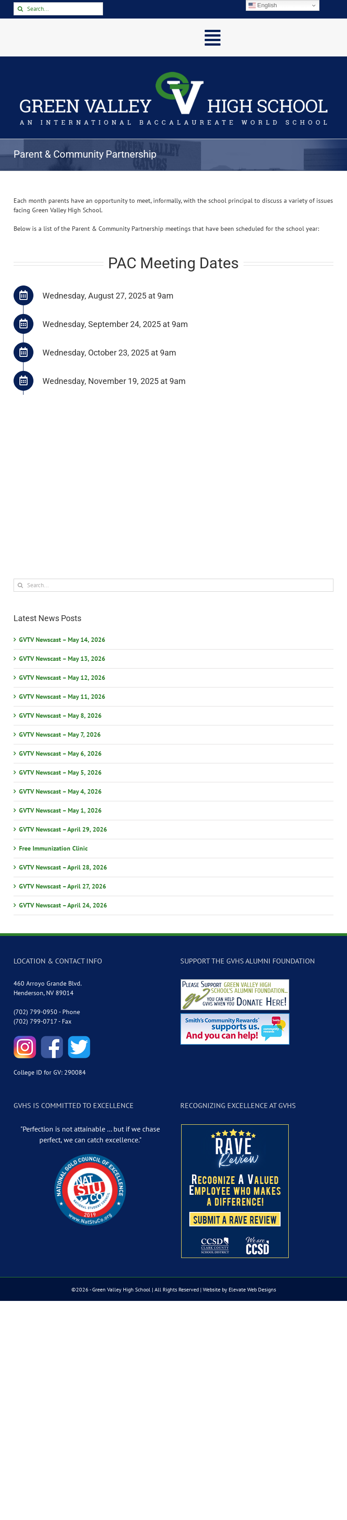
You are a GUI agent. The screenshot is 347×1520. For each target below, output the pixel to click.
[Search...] (58, 8)
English (263, 5)
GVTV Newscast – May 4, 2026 (60, 791)
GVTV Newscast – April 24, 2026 (63, 905)
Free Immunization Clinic (53, 848)
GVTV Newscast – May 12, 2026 (62, 677)
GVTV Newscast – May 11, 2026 (62, 696)
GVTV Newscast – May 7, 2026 (60, 734)
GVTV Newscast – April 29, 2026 (63, 829)
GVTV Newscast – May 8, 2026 (60, 715)
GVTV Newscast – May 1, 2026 (60, 810)
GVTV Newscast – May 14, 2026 (62, 640)
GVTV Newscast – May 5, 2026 (60, 772)
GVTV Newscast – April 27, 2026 (62, 886)
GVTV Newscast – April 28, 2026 (63, 867)
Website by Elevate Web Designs (239, 1289)
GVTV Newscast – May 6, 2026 (60, 753)
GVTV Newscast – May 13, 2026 (62, 659)
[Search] (20, 8)
